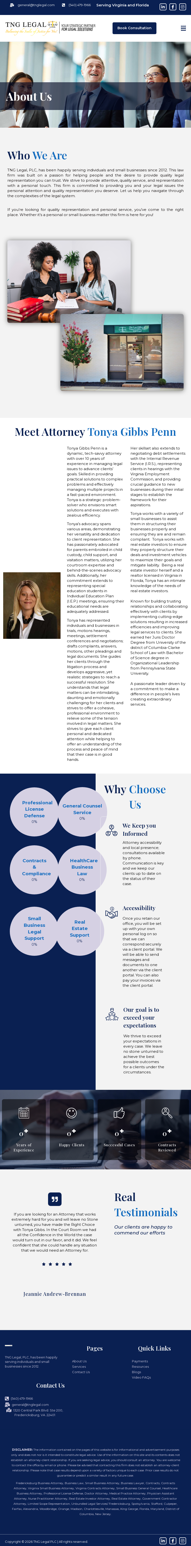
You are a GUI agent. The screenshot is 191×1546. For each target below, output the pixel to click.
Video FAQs (141, 1377)
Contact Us (81, 1372)
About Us (79, 1361)
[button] (183, 28)
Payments (140, 1361)
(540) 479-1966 (19, 1398)
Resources (140, 1366)
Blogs (136, 1372)
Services (79, 1366)
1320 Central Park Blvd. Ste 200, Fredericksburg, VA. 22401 (34, 1412)
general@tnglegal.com (27, 1404)
